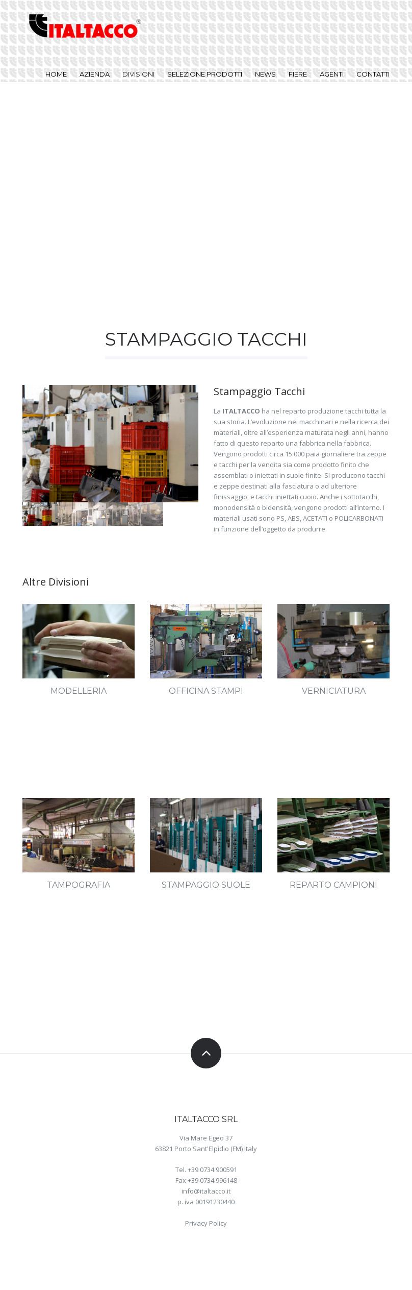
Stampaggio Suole (206, 885)
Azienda (95, 74)
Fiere (298, 74)
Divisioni (138, 74)
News (265, 74)
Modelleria (78, 691)
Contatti (373, 74)
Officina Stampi (206, 691)
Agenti (332, 74)
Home (56, 74)
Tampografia (78, 885)
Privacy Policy (206, 1223)
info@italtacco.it (206, 1191)
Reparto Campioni (333, 885)
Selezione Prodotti (204, 74)
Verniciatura (334, 691)
